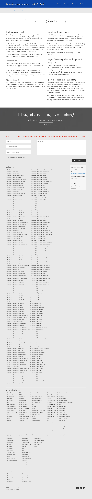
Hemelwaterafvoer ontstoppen (38, 410)
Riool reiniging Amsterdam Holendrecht (39, 177)
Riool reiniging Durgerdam (37, 309)
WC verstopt (38, 444)
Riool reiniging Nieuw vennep (38, 340)
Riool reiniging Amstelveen (13, 173)
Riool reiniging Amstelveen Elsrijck (14, 177)
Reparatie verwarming (63, 414)
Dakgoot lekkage (22, 400)
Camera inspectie (11, 424)
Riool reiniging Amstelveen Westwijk (15, 189)
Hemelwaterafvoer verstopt (37, 412)
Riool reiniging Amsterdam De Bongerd (15, 236)
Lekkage (49, 398)
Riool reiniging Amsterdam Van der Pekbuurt (17, 338)
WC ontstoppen (38, 442)
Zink (36, 446)
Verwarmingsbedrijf (26, 462)
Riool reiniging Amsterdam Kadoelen (39, 201)
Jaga (32, 433)
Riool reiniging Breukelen (37, 297)
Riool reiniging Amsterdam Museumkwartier (40, 222)
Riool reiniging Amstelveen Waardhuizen (16, 187)
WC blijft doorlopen (39, 440)
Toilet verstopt (25, 440)
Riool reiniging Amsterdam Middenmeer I (40, 218)
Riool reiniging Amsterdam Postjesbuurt (39, 275)
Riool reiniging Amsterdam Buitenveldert (16, 216)
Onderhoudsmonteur (51, 426)
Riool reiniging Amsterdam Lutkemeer (39, 212)
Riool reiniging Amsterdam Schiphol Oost (16, 299)
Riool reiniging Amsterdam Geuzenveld (15, 271)
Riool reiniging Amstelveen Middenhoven (16, 181)
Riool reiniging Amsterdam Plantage (38, 273)
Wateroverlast (38, 438)
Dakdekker (21, 398)
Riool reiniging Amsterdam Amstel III (15, 195)
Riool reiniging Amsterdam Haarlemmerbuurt (40, 171)
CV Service (21, 392)
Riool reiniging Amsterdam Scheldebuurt (16, 292)
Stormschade (10, 475)
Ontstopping (50, 430)
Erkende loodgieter (23, 426)
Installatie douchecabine (37, 422)
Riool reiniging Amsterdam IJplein (38, 187)
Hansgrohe (34, 408)
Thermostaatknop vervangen (13, 477)
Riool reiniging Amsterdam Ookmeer (39, 238)
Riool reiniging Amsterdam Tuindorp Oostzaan (17, 333)
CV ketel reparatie (11, 431)
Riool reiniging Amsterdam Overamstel (39, 261)
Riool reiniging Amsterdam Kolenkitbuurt (40, 206)
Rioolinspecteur (10, 440)
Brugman (9, 420)
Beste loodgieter (10, 410)
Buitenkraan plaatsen (12, 422)
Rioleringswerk (62, 420)
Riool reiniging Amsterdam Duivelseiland (16, 254)
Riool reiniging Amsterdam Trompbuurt (15, 325)
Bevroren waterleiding (12, 412)
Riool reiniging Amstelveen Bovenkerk (15, 175)
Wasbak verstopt (25, 479)
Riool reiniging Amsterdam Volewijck (15, 350)
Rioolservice (10, 442)
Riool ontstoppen (62, 433)
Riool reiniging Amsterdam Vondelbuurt (16, 352)
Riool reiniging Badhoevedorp (38, 292)
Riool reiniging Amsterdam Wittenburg (15, 380)
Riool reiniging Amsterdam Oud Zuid (39, 257)
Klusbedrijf (49, 394)
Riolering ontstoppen (63, 418)
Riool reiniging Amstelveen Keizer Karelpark (16, 179)
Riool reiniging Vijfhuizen (37, 360)
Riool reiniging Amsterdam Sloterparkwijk (16, 311)
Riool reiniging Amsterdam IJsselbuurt (39, 189)
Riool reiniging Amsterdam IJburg (38, 185)
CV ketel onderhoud (11, 430)
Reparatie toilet (62, 412)
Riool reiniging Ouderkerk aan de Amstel (40, 348)
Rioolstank (9, 446)
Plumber (49, 435)
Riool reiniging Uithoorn (37, 358)
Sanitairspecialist (11, 458)
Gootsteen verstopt (36, 402)
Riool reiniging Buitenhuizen (38, 299)
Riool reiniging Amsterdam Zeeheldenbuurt (41, 278)
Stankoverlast (10, 468)
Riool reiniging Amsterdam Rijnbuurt (15, 288)
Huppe (33, 416)
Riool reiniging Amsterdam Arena (14, 199)
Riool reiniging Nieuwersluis (38, 342)
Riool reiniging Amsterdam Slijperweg (15, 303)
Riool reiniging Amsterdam (13, 191)
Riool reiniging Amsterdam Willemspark (15, 378)
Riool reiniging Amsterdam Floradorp (15, 263)
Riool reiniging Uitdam (36, 356)
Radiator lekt (61, 396)
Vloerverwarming (25, 470)
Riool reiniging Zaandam (37, 376)
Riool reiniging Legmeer (37, 321)
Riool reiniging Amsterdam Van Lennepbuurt (17, 340)
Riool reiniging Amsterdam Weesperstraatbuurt (17, 360)
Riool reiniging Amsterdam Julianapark (39, 197)
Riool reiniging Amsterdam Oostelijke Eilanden (41, 244)
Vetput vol (24, 466)
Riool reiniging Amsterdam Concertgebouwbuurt (17, 222)
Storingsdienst (10, 471)
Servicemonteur (10, 464)
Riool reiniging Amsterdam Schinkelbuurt (16, 295)
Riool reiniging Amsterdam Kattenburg (39, 203)
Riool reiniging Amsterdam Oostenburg (39, 246)
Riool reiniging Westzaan (37, 372)
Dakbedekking (22, 396)
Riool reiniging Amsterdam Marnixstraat (39, 214)
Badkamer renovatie (11, 406)
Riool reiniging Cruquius (37, 301)
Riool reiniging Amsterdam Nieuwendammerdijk (41, 230)
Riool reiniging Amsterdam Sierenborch (15, 301)
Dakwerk (21, 422)
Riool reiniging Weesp (36, 370)
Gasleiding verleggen (23, 433)
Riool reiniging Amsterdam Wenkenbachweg (16, 364)
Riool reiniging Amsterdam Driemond (15, 252)
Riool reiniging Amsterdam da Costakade (16, 226)
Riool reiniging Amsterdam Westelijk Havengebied (18, 368)
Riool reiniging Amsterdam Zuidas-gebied (40, 282)
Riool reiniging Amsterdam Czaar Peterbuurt (16, 224)
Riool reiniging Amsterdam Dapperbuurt (16, 228)
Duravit (20, 424)
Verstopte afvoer (25, 456)
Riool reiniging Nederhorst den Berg (39, 338)
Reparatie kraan (62, 410)
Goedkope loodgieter (36, 398)
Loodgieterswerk (50, 416)
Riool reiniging (62, 435)
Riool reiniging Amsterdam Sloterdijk (15, 307)
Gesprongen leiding (36, 394)
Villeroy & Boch (25, 468)
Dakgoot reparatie (23, 404)
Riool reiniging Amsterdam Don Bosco (15, 250)
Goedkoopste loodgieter (37, 396)
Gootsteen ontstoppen (37, 400)
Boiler (8, 414)
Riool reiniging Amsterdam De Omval (15, 238)
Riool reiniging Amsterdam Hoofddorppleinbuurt (41, 181)
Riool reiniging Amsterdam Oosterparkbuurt (40, 248)
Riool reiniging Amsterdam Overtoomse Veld (40, 267)
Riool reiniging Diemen (36, 303)
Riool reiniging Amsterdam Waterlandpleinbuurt (17, 358)
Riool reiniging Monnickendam (38, 333)
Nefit (48, 420)
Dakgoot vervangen (23, 412)
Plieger (48, 433)
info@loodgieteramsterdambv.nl (78, 173)
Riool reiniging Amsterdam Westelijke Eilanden (17, 370)
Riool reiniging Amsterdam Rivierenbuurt (16, 290)
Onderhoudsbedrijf (51, 424)
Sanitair (9, 456)
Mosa (48, 418)
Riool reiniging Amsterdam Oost (38, 240)
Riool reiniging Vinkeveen (37, 362)
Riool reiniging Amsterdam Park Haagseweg (40, 269)
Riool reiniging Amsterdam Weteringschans (16, 376)
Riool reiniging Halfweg (37, 311)
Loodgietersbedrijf (51, 412)
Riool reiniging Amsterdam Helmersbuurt (39, 173)
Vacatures (24, 446)
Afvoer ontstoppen (11, 394)
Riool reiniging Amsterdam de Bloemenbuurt (17, 234)
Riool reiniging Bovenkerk (37, 295)
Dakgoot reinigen (22, 402)
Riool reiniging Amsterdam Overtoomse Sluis (40, 265)
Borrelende (9, 416)
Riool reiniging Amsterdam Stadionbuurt (16, 319)
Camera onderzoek (11, 426)
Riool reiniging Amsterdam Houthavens (39, 183)
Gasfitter (21, 428)
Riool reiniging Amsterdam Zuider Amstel (40, 284)
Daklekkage (21, 414)
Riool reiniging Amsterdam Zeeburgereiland (16, 383)
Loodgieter (49, 408)
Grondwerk (34, 406)
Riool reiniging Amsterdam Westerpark (15, 372)
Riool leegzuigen (62, 426)
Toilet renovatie (10, 481)
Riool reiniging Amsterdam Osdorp (38, 255)
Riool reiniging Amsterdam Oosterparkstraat (40, 250)
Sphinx (8, 466)
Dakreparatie (21, 420)
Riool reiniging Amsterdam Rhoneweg (15, 284)
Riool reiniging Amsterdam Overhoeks (39, 263)
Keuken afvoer (50, 392)
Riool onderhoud (62, 430)
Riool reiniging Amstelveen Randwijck (15, 183)
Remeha (60, 404)
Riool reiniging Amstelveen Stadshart (15, 185)
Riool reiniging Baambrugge (38, 290)
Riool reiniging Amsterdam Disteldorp (15, 248)
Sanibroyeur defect (11, 452)
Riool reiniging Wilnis (36, 374)
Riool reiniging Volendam (37, 366)
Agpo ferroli (9, 398)
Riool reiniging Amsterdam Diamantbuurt (16, 246)
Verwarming (24, 460)
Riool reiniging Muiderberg (37, 337)
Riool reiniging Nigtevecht (37, 344)
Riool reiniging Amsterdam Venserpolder (16, 344)
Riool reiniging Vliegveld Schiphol (39, 364)
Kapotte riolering (35, 435)
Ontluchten (49, 428)
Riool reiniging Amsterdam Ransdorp (15, 280)
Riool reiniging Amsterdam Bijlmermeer (15, 206)
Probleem (61, 394)
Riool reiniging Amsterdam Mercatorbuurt (40, 216)
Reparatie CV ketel (62, 406)
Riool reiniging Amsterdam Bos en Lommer (16, 209)
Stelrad (8, 470)
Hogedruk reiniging (36, 414)
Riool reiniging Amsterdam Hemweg (38, 175)
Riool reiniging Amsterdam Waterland (15, 356)
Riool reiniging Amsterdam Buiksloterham (16, 212)
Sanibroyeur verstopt (11, 454)
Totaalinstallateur (25, 442)
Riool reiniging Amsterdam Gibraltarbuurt (16, 273)
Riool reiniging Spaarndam (37, 354)
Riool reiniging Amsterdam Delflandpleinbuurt (17, 244)
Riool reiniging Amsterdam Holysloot (39, 179)
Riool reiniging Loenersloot (37, 329)
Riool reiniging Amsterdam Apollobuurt (15, 197)
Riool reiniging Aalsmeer (12, 169)
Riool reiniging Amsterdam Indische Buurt (40, 191)
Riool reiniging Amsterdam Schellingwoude (16, 293)
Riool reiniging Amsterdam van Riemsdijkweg (17, 342)
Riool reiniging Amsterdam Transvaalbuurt (16, 323)
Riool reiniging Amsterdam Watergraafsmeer (16, 354)
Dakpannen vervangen (24, 418)
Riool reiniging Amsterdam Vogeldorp (15, 348)
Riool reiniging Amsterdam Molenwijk (39, 220)
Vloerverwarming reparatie (27, 473)
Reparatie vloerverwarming (64, 416)
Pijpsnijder (49, 431)
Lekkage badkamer (51, 400)
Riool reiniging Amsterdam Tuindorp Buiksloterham (18, 329)
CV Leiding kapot (11, 435)
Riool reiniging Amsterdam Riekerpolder (16, 286)
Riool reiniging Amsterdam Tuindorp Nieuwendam (18, 331)
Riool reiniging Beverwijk (37, 293)
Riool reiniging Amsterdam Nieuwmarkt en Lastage (42, 234)
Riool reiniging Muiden (36, 335)
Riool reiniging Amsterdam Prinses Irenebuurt (17, 278)
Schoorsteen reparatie (12, 460)
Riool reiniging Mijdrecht (37, 331)
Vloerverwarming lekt (26, 471)
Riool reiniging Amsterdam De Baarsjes (15, 232)
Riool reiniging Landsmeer (37, 319)
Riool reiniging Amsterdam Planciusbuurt (40, 271)
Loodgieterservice (51, 414)
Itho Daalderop (35, 431)
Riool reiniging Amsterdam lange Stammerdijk (41, 209)
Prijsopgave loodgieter (63, 392)
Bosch (8, 418)
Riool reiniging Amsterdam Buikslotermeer (16, 214)
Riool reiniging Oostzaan (37, 346)
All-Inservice (10, 400)
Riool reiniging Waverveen (37, 368)
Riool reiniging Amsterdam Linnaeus (38, 210)
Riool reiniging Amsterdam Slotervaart (15, 313)
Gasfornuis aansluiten (23, 430)
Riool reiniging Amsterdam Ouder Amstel (39, 259)
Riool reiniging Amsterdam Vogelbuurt (15, 346)
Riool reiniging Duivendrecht (38, 307)
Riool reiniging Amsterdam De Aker (14, 230)
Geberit (20, 435)
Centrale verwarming (11, 428)
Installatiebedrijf (35, 428)
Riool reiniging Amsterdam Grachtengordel (16, 275)
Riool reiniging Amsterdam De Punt (15, 242)
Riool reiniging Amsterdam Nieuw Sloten (39, 226)
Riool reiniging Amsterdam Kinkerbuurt (39, 205)
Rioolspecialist (10, 444)
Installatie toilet (35, 426)
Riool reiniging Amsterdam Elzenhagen (15, 259)
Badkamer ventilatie (11, 408)
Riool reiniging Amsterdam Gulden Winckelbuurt (41, 169)
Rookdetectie (10, 450)
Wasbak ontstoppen (26, 477)
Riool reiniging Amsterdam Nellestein (39, 224)
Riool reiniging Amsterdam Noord (38, 236)
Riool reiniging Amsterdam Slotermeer (15, 309)
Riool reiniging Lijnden (36, 323)
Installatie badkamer (36, 420)
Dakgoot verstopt (22, 410)
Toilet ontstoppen (11, 479)
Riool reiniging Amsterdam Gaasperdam (16, 267)
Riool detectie (61, 422)
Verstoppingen (25, 454)
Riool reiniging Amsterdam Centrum (15, 220)
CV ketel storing (10, 433)
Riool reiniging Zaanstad (37, 378)
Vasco (23, 450)
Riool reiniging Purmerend (37, 350)
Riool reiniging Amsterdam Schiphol (15, 297)
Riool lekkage (61, 428)
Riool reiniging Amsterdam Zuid (38, 280)
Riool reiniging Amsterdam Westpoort (15, 374)
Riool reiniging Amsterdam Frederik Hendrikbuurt (18, 265)
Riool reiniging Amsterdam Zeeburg (15, 382)
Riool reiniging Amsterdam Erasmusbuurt (16, 261)
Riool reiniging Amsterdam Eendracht (15, 257)
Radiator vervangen (63, 400)
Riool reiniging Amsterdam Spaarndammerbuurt (17, 315)
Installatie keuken (35, 424)
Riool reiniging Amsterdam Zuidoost (39, 286)
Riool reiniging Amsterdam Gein (14, 269)
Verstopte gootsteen (26, 458)
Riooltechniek (10, 448)
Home (7, 10)
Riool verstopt (10, 438)
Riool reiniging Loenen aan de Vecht (39, 327)
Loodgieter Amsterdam (17, 3)
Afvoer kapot (10, 392)
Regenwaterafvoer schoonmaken (66, 402)
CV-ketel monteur (23, 394)
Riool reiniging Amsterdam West (14, 366)
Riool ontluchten (62, 431)
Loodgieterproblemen (51, 410)
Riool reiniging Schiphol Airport (38, 352)
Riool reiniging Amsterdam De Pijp (14, 240)
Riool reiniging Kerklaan (37, 317)
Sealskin (9, 462)
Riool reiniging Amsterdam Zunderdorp (40, 288)
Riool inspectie (62, 424)
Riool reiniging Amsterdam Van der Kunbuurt (17, 337)
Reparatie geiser (62, 408)
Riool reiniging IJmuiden (37, 315)
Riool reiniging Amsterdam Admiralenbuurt (16, 193)
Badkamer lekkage (11, 404)
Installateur (34, 418)
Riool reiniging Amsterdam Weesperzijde (16, 362)
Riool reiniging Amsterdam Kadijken (38, 199)
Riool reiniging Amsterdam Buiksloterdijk (16, 210)
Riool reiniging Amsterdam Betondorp (15, 203)
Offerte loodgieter (51, 422)
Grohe (33, 404)
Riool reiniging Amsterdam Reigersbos (15, 282)
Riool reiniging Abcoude (12, 171)
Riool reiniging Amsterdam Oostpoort (39, 252)
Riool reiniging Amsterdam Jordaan (38, 195)
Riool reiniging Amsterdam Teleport (15, 321)
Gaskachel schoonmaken (24, 431)
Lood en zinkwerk (51, 406)
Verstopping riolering (26, 452)
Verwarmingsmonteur (26, 464)
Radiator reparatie (62, 398)
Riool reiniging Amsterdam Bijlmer (14, 205)
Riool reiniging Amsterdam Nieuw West (39, 228)
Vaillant (23, 448)
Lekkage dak (49, 402)
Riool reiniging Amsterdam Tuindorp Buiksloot (17, 327)
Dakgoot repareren (23, 406)
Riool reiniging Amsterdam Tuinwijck (15, 335)
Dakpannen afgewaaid (24, 416)
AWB (8, 402)
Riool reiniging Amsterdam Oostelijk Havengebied (41, 242)
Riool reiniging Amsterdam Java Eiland (39, 193)
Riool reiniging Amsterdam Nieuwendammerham (41, 232)
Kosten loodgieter (51, 396)
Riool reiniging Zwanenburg (16, 10)
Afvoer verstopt (10, 396)
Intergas (33, 430)
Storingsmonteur (11, 473)
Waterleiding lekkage (26, 481)
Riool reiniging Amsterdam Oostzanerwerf (40, 254)
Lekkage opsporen (51, 404)
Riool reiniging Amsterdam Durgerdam (15, 255)
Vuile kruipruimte (25, 475)
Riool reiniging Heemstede (37, 313)
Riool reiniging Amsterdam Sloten (14, 305)
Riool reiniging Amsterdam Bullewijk (15, 218)
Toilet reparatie (25, 438)
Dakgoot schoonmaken (24, 408)
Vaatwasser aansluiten (26, 444)
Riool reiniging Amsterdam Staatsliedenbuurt (17, 317)
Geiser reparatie (35, 392)
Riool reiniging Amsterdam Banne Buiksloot (16, 201)
